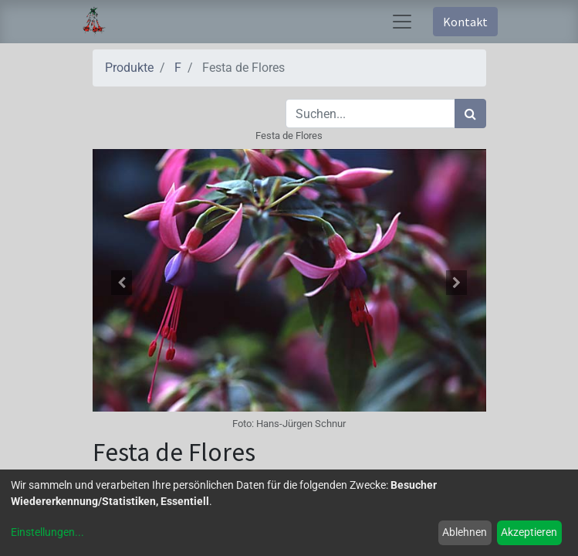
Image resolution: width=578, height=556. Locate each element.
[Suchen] (470, 113)
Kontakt (465, 21)
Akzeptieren (529, 532)
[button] (122, 283)
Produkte (129, 67)
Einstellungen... (47, 532)
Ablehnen (464, 532)
